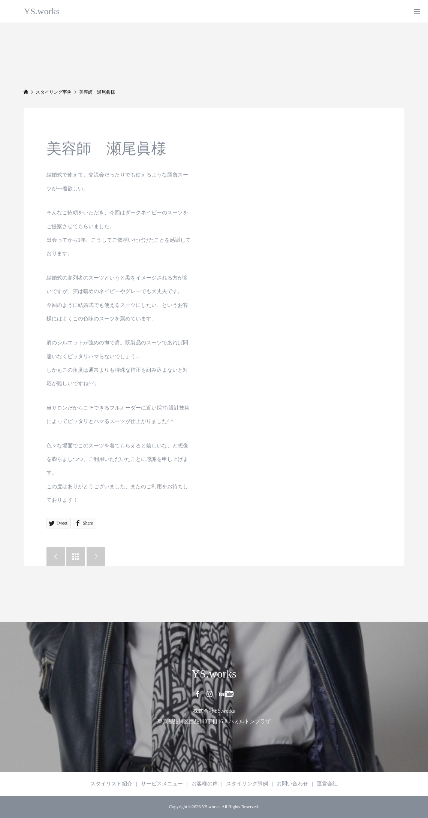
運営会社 (327, 784)
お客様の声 (205, 784)
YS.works (41, 11)
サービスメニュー (162, 784)
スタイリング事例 (247, 784)
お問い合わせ (292, 784)
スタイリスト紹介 (111, 784)
